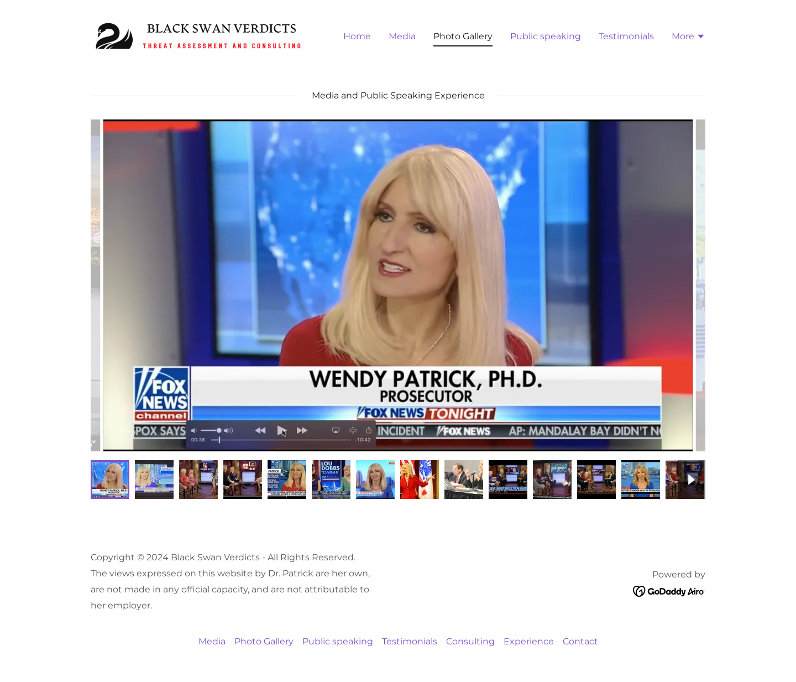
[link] (198, 35)
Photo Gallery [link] (463, 36)
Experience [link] (529, 641)
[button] (688, 37)
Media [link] (402, 36)
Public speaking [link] (545, 36)
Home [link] (357, 36)
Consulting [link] (470, 641)
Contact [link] (580, 641)
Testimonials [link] (626, 36)
